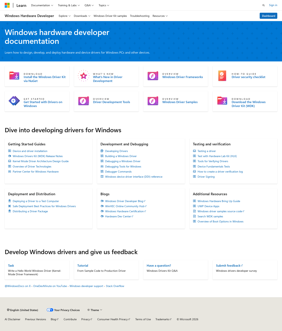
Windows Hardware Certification (124, 211)
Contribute (70, 319)
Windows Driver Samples (180, 102)
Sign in (273, 5)
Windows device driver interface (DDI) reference (133, 176)
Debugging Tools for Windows (123, 166)
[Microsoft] (7, 5)
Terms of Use (143, 319)
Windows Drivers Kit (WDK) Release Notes (38, 156)
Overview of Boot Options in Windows (220, 221)
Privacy (85, 319)
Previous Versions (35, 319)
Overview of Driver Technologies (32, 166)
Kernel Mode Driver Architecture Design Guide (41, 161)
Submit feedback (228, 265)
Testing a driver (207, 151)
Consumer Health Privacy (112, 319)
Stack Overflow (115, 286)
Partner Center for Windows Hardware (36, 171)
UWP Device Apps (208, 206)
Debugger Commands (118, 171)
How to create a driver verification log (220, 171)
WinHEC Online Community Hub (124, 206)
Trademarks (162, 319)
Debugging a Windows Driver (122, 161)
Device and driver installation (30, 151)
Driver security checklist (248, 77)
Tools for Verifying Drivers (213, 161)
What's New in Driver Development (107, 79)
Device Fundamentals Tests (214, 166)
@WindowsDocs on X (18, 286)
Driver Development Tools (111, 102)
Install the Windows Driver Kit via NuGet (45, 79)
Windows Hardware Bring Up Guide (219, 201)
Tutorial (82, 265)
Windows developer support (86, 286)
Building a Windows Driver (121, 156)
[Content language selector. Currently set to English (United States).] (23, 310)
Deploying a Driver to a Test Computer (36, 201)
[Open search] (264, 5)
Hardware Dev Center (118, 216)
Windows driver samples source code (220, 211)
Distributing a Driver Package (30, 211)
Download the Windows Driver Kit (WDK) (249, 104)
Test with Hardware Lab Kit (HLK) (217, 156)
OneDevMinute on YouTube (50, 286)
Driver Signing (206, 176)
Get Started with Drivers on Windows (43, 104)
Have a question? (159, 265)
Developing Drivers (116, 151)
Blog (53, 319)
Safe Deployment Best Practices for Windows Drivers (44, 206)
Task (11, 265)
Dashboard (268, 16)
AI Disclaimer (12, 319)
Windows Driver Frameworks (182, 77)
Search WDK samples (210, 216)
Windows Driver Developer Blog (124, 201)
